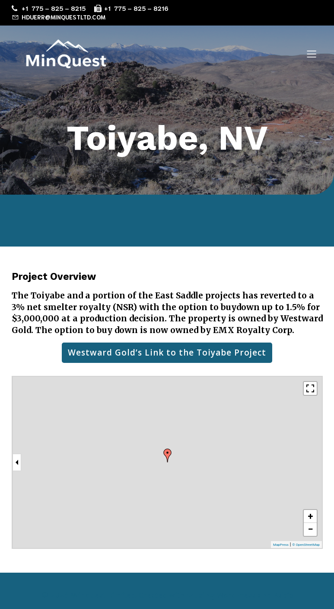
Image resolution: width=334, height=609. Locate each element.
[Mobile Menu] (311, 53)
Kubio (283, 595)
